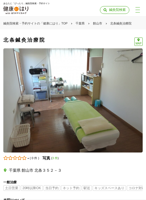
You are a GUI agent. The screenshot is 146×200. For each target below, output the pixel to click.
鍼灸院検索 (117, 10)
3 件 (55, 158)
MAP (138, 43)
